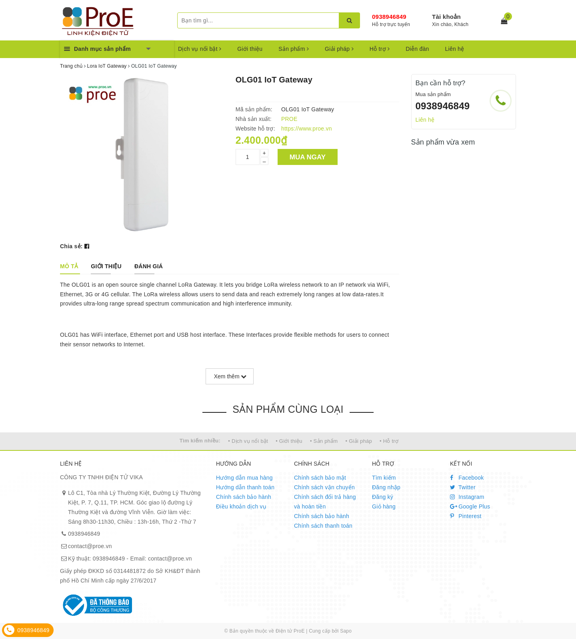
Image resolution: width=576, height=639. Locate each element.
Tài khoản (446, 16)
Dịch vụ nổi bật (199, 49)
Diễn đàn (417, 49)
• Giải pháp (359, 441)
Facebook (467, 477)
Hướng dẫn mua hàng (244, 477)
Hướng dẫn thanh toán (245, 487)
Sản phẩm (293, 49)
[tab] (69, 266)
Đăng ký (382, 497)
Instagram (467, 497)
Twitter (463, 487)
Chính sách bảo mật (320, 477)
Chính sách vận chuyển (324, 487)
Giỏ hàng (384, 506)
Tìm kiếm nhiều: (200, 441)
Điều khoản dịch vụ (241, 506)
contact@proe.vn (90, 546)
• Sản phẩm (324, 441)
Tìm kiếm (384, 477)
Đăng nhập (386, 487)
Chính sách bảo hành (243, 497)
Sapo (346, 631)
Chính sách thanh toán (323, 525)
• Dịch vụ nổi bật (248, 441)
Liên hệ (454, 49)
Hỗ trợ (380, 49)
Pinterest (466, 516)
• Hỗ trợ (389, 441)
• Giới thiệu (289, 441)
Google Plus (470, 506)
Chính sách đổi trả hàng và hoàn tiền (325, 502)
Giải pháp (339, 49)
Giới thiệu (249, 49)
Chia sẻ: (71, 246)
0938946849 (389, 16)
